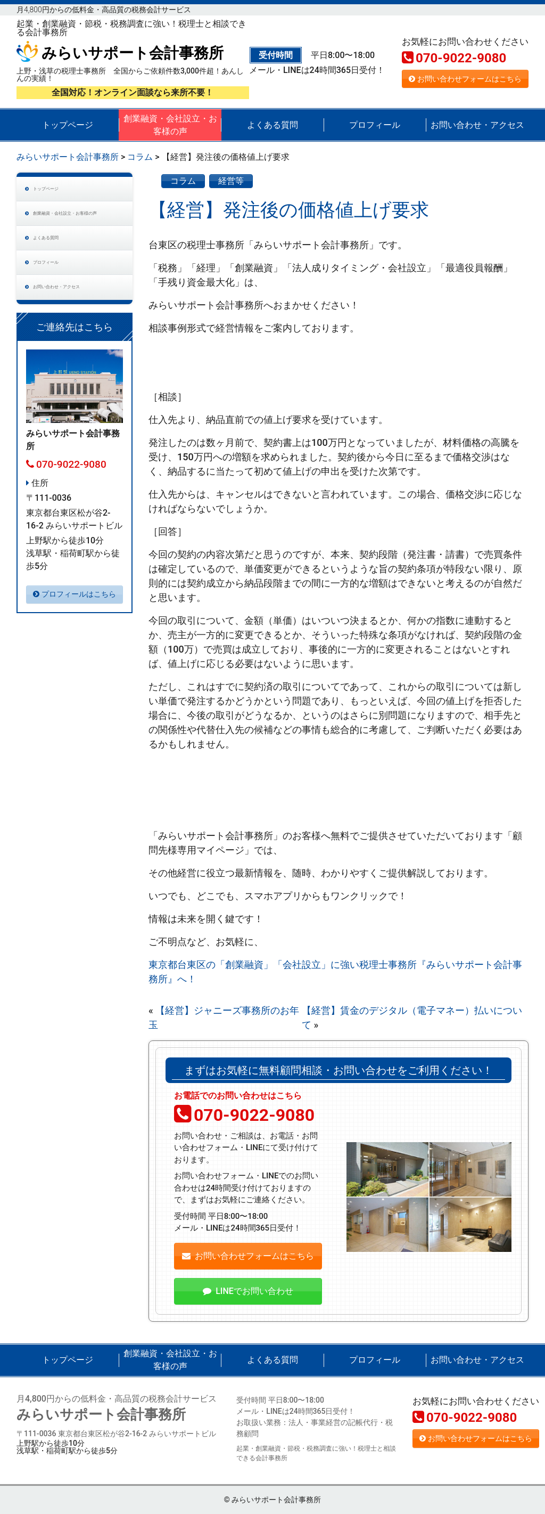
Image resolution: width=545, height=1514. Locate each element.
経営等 (231, 181)
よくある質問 (272, 125)
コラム (183, 181)
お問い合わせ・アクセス (477, 125)
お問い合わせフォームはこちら (465, 79)
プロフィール (374, 125)
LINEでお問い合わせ (248, 1291)
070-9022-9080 (454, 58)
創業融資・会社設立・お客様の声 (170, 124)
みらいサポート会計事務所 (120, 53)
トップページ (67, 125)
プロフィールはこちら (74, 651)
